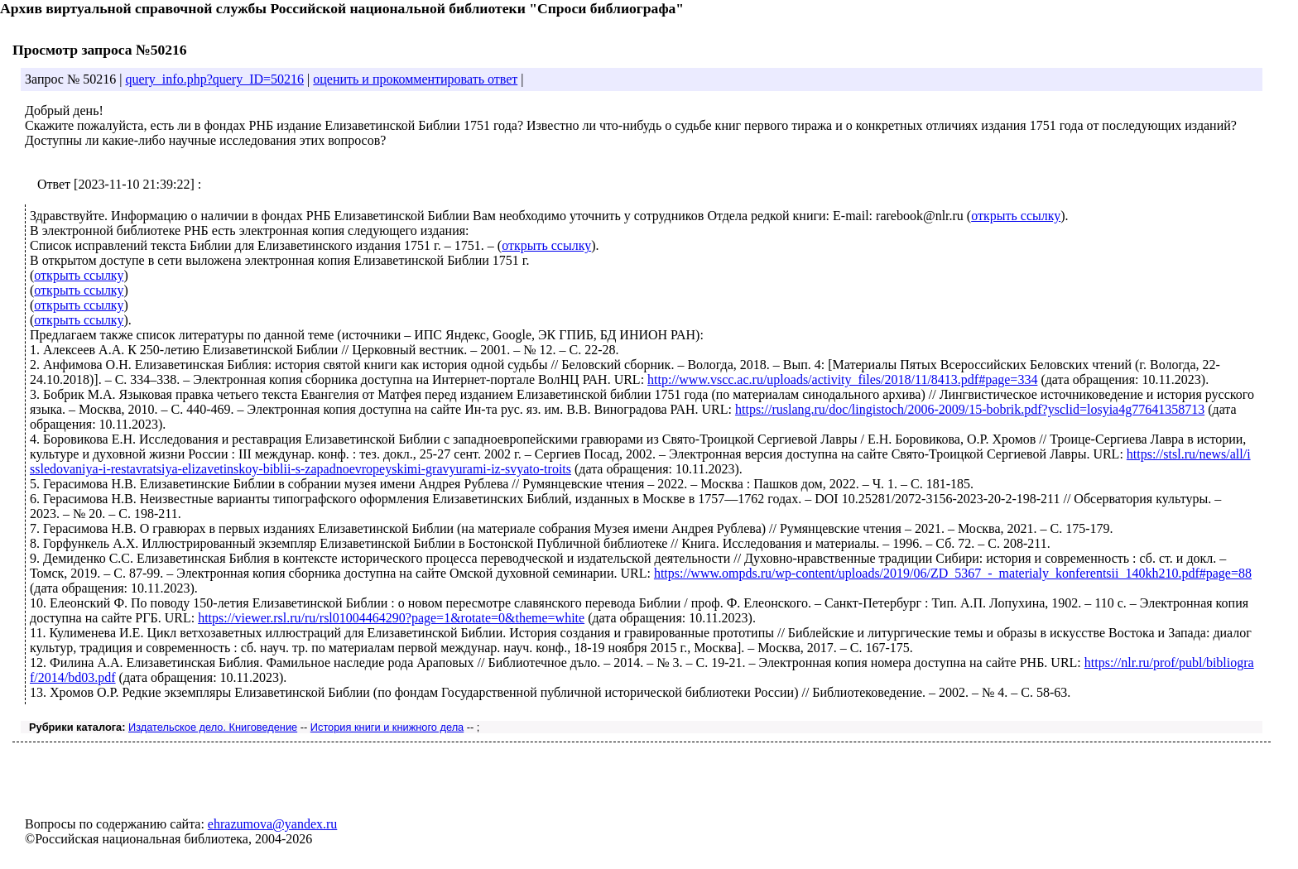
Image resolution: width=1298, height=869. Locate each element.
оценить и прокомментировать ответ (415, 79)
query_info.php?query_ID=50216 (214, 79)
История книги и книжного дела (387, 727)
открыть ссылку (1015, 216)
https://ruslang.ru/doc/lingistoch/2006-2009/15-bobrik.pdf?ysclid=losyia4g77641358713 (969, 409)
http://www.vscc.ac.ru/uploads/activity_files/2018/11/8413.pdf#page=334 (842, 379)
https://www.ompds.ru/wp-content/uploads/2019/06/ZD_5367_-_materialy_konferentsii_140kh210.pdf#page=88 (953, 573)
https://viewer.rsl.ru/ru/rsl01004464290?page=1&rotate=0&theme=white (391, 618)
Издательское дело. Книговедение (212, 727)
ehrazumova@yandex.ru (272, 824)
